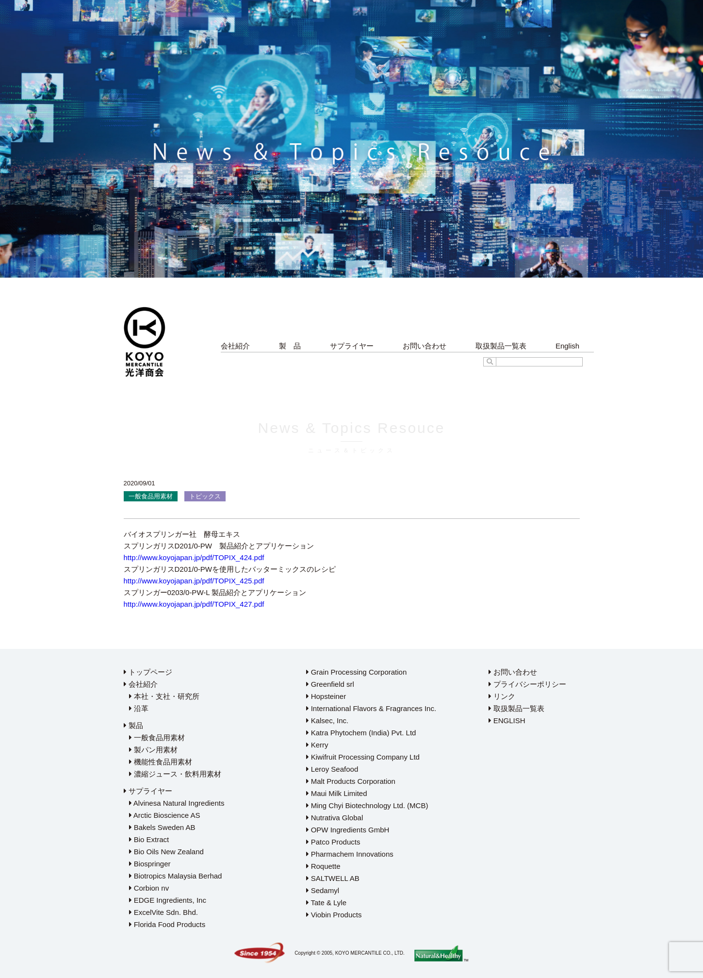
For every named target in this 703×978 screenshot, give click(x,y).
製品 (133, 725)
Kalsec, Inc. (327, 720)
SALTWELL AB (333, 878)
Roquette (323, 866)
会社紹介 (235, 346)
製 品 (290, 346)
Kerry (317, 745)
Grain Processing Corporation (356, 672)
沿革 (138, 708)
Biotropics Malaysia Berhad (175, 876)
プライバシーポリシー (527, 684)
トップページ (148, 672)
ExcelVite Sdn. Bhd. (163, 912)
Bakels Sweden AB (162, 827)
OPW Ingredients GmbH (348, 830)
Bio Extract (149, 839)
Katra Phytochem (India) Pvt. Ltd (361, 733)
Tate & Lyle (326, 902)
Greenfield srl (330, 684)
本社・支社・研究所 (164, 696)
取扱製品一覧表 (500, 346)
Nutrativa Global (334, 817)
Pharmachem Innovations (349, 854)
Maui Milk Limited (336, 793)
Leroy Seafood (332, 769)
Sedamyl (323, 890)
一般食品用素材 (157, 737)
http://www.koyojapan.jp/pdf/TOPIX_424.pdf (194, 557)
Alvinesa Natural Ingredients (177, 803)
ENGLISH (507, 720)
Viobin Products (334, 915)
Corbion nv (149, 888)
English (567, 346)
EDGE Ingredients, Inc (167, 900)
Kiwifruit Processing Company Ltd (363, 757)
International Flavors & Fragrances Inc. (371, 708)
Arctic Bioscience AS (164, 815)
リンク (502, 696)
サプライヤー (352, 346)
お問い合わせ (424, 346)
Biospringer (150, 864)
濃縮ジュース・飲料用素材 (175, 774)
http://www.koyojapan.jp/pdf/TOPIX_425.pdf (194, 581)
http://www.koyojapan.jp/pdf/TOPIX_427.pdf (194, 604)
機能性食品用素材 (160, 762)
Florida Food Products (167, 924)
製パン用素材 (153, 750)
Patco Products (333, 842)
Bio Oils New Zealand (166, 851)
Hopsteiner (326, 696)
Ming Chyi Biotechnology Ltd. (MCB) (367, 805)
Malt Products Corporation (350, 781)
